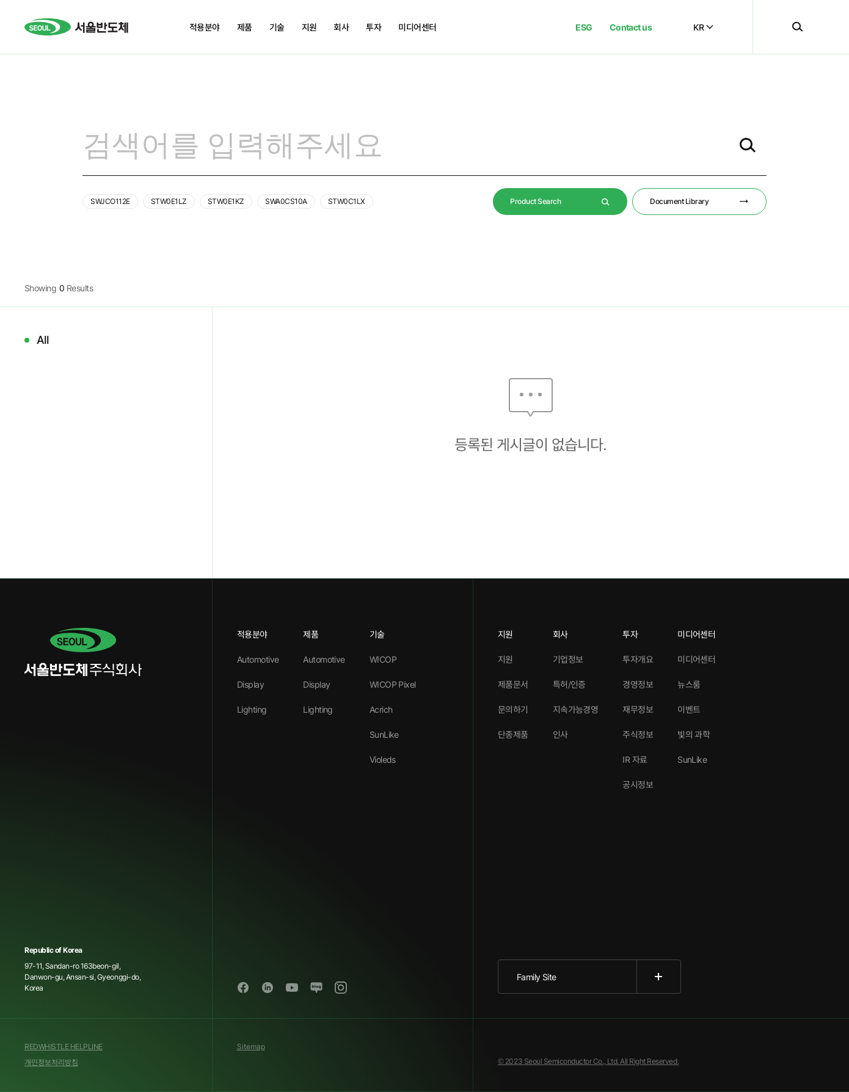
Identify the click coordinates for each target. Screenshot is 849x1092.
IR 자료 (634, 759)
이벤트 (688, 709)
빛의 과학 (693, 734)
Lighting (252, 709)
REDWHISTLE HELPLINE (63, 1046)
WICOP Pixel (393, 684)
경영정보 (637, 684)
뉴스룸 (688, 684)
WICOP (383, 659)
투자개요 (637, 659)
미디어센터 (696, 659)
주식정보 (637, 734)
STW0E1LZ (169, 201)
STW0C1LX (346, 201)
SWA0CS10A (286, 201)
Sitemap (251, 1046)
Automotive (258, 659)
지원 (505, 659)
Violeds (383, 759)
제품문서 (513, 684)
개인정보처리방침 (51, 1062)
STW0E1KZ (226, 201)
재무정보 (637, 709)
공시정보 (637, 784)
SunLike (384, 734)
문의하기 (513, 709)
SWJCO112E (110, 201)
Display (250, 684)
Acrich (381, 709)
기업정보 (568, 659)
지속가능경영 (576, 709)
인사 (560, 734)
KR (703, 27)
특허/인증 (569, 684)
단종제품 (513, 734)
